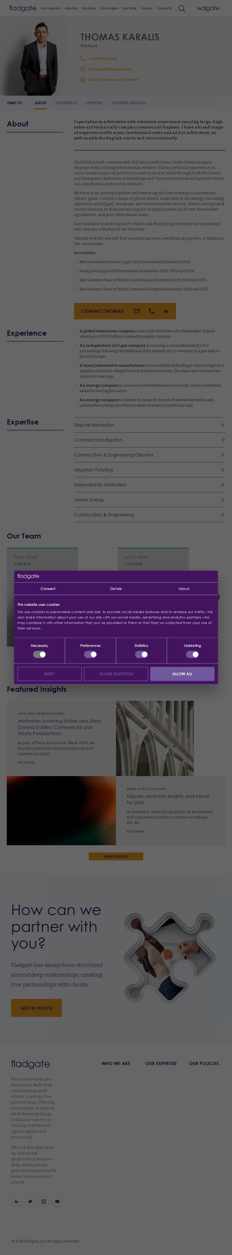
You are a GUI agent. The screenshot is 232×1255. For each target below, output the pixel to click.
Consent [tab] (48, 589)
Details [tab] (116, 589)
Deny (49, 673)
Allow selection (116, 673)
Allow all (182, 673)
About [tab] (184, 589)
